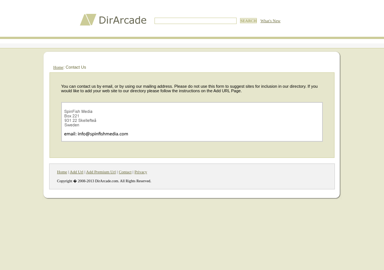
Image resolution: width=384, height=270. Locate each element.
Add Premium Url (101, 172)
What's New (270, 20)
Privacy (141, 172)
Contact (125, 172)
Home (58, 67)
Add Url (76, 172)
